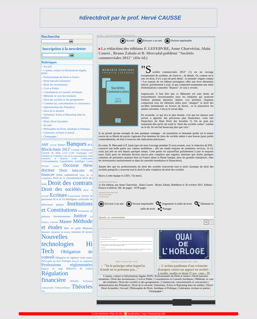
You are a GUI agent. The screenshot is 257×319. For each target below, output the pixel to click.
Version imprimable (178, 40)
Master (65, 221)
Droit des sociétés (61, 189)
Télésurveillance (62, 287)
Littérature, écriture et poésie (57, 132)
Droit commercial (67, 174)
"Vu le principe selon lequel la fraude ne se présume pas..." (122, 267)
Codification (86, 158)
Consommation (49, 161)
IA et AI (57, 199)
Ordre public (86, 257)
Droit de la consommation (67, 178)
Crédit (89, 161)
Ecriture (58, 195)
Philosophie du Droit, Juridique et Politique (65, 128)
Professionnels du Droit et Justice (60, 77)
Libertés (54, 222)
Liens (163, 302)
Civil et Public (50, 88)
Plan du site (203, 302)
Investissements (62, 216)
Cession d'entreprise (81, 149)
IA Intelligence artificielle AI (77, 199)
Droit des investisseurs (54, 84)
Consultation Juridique (72, 161)
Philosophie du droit (51, 261)
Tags (144, 313)
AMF (45, 144)
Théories (82, 286)
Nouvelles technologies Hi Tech (66, 243)
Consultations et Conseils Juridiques (61, 92)
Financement (74, 196)
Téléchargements (144, 302)
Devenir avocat (50, 166)
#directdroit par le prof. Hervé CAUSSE (130, 18)
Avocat (53, 145)
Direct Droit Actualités (54, 121)
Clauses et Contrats (51, 155)
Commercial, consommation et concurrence (65, 103)
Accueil (46, 66)
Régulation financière (54, 276)
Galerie (125, 302)
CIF (90, 153)
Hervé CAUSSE (105, 195)
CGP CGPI (68, 153)
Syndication (134, 313)
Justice (80, 215)
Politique (66, 261)
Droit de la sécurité (52, 110)
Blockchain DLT (55, 149)
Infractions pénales (52, 204)
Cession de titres (51, 152)
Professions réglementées (66, 264)
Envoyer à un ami (149, 40)
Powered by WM (156, 313)
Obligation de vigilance (67, 257)
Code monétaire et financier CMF (66, 157)
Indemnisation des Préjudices (58, 107)
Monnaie (87, 228)
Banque (61, 145)
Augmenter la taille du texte (174, 203)
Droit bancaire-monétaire (55, 80)
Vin (43, 291)
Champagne (81, 153)
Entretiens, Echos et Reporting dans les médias (63, 116)
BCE (90, 145)
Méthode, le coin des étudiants (58, 95)
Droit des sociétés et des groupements (62, 99)
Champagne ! (49, 136)
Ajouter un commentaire (112, 217)
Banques (76, 143)
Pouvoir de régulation (82, 261)
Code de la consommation (74, 156)
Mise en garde (72, 228)
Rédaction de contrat (79, 268)
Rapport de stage (52, 268)
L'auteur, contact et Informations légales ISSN (64, 72)
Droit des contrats (70, 182)
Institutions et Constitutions (66, 206)
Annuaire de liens (182, 302)
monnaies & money (81, 231)
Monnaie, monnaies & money (55, 232)
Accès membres (100, 313)
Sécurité (74, 281)
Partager (165, 208)
